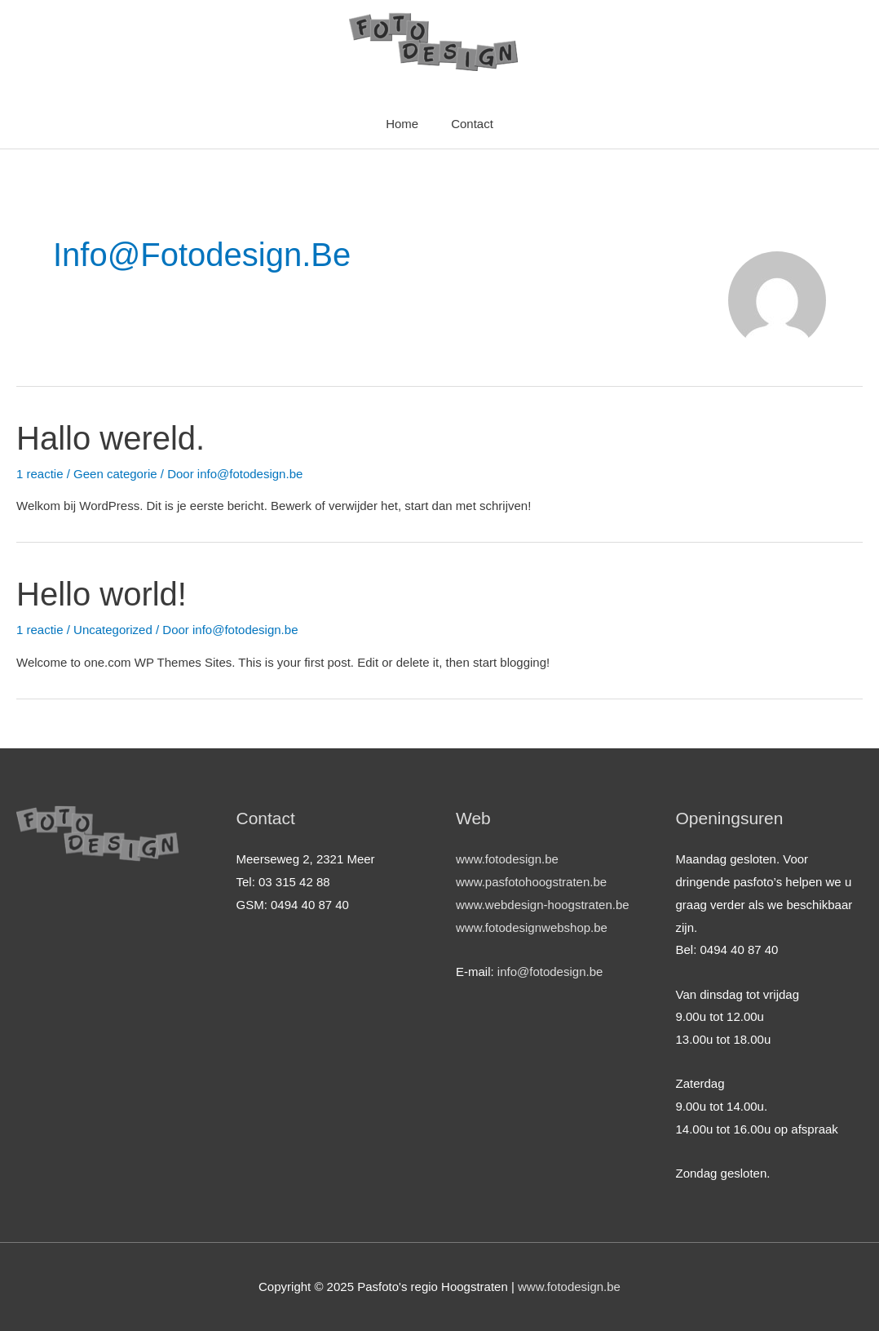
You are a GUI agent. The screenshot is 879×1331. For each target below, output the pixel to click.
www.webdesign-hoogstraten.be (542, 905)
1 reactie (40, 474)
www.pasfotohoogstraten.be (531, 882)
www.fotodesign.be (507, 859)
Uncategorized (112, 630)
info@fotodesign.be (550, 971)
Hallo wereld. (110, 438)
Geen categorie (115, 474)
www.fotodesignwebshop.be (531, 927)
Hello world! (101, 594)
